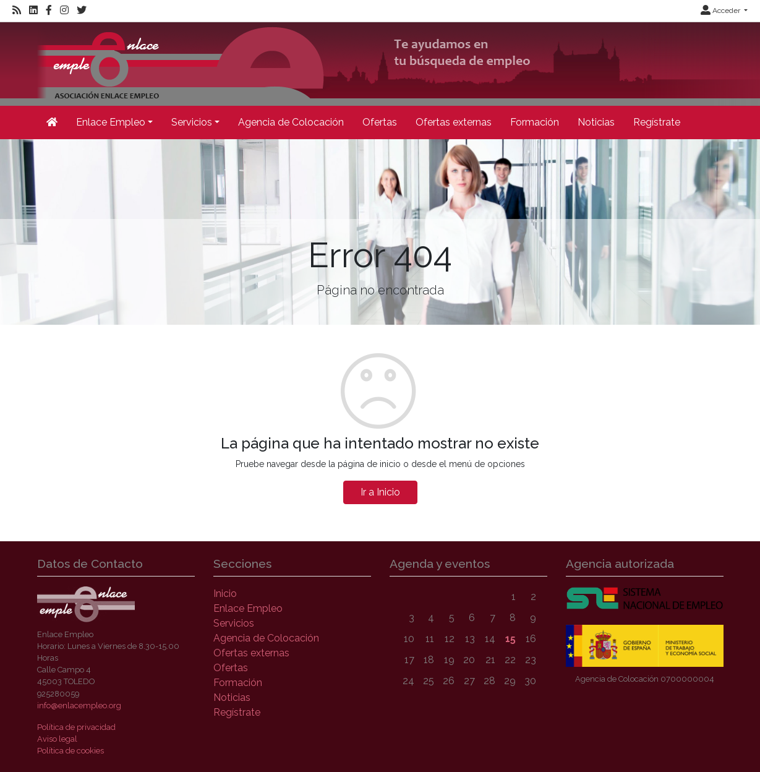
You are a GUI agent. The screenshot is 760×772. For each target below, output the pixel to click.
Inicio (225, 593)
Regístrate (656, 122)
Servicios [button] (191, 122)
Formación (534, 122)
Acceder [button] (721, 10)
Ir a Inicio (380, 492)
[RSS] (16, 10)
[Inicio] (52, 122)
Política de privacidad (76, 727)
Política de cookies (70, 750)
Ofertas (379, 122)
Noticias (596, 122)
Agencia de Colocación (291, 122)
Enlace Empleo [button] (110, 122)
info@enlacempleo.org (79, 705)
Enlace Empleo (248, 608)
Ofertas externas (454, 122)
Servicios (233, 623)
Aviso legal (57, 739)
